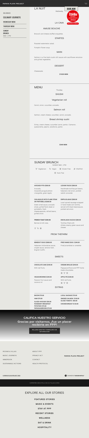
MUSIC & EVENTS (44, 404)
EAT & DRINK (44, 423)
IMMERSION (7, 359)
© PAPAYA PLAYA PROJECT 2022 (11, 375)
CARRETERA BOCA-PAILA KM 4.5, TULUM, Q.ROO (44, 383)
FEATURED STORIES (44, 399)
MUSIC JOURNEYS (10, 355)
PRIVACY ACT (37, 355)
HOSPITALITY (45, 427)
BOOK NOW (71, 8)
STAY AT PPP (44, 409)
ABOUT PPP (37, 351)
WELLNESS (44, 418)
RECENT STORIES (44, 413)
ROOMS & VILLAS (9, 351)
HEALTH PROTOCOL (40, 363)
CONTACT (36, 359)
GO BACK (7, 13)
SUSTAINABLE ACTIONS (12, 363)
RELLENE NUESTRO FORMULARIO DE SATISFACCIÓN (44, 330)
